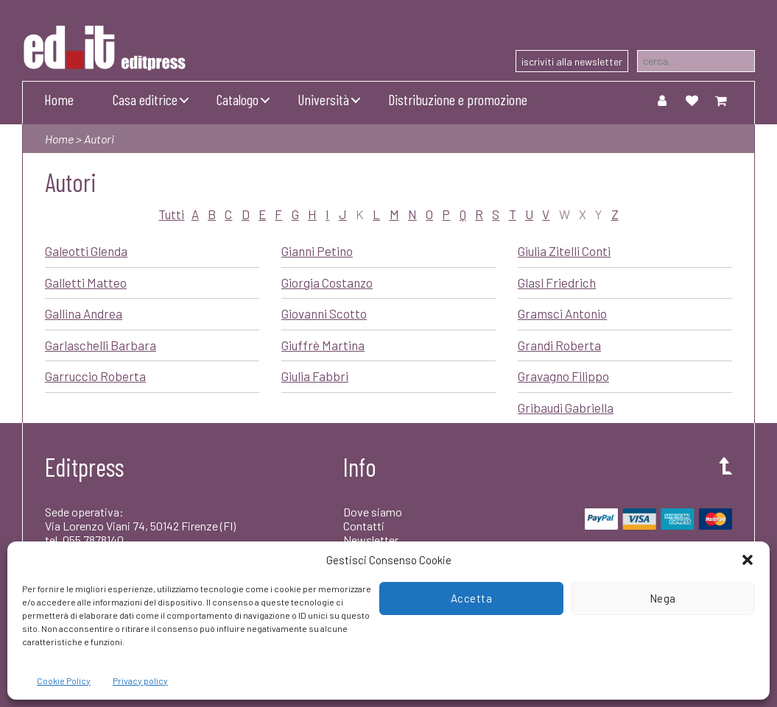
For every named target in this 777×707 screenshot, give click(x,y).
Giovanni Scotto (324, 313)
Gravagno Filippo (563, 376)
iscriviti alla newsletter (571, 61)
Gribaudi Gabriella (565, 407)
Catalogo (238, 99)
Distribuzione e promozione (457, 99)
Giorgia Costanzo (327, 282)
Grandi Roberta (559, 345)
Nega (663, 598)
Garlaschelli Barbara (100, 345)
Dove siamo (372, 512)
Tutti (171, 214)
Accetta (472, 598)
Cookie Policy (64, 680)
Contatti (363, 526)
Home (59, 99)
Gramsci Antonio (562, 313)
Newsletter (370, 540)
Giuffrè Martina (323, 345)
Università (323, 99)
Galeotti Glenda (86, 251)
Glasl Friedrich (557, 282)
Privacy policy (140, 680)
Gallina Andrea (83, 313)
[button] (747, 560)
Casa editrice (145, 99)
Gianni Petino (317, 251)
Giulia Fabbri (314, 376)
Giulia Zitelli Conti (564, 251)
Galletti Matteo (86, 282)
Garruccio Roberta (95, 376)
